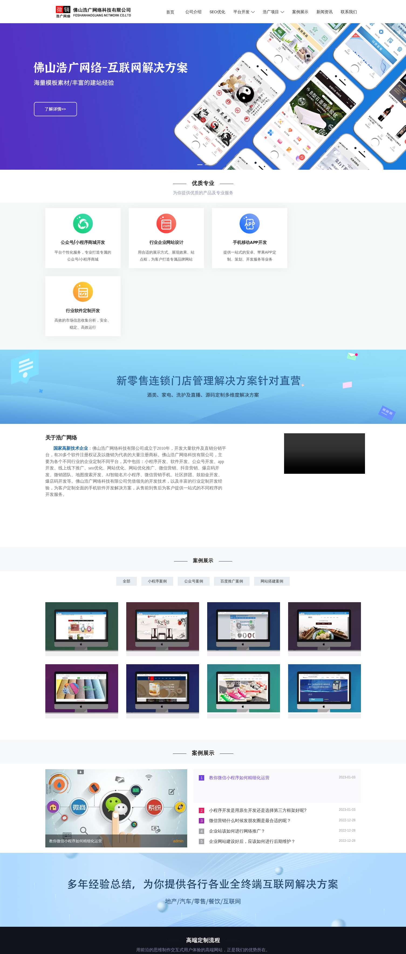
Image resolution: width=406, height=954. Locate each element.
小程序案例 (156, 513)
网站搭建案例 (273, 513)
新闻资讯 (324, 12)
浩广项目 (273, 12)
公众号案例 (193, 513)
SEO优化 (217, 12)
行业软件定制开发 (324, 242)
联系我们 (349, 12)
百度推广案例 (232, 513)
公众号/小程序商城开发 (82, 242)
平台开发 (244, 12)
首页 (170, 12)
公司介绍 (193, 12)
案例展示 (300, 12)
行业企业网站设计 (162, 242)
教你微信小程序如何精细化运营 (75, 773)
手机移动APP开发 (243, 242)
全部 (125, 513)
